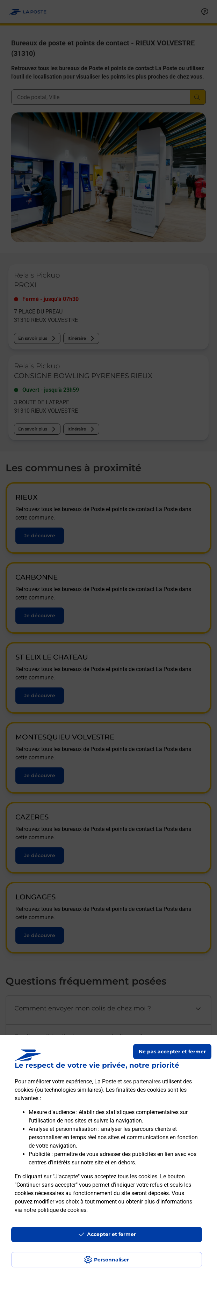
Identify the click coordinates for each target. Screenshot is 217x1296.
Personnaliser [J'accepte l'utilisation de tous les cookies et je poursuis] (111, 1260)
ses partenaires (142, 1081)
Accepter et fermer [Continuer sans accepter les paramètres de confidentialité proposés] (111, 1234)
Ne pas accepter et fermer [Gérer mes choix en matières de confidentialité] (172, 1051)
